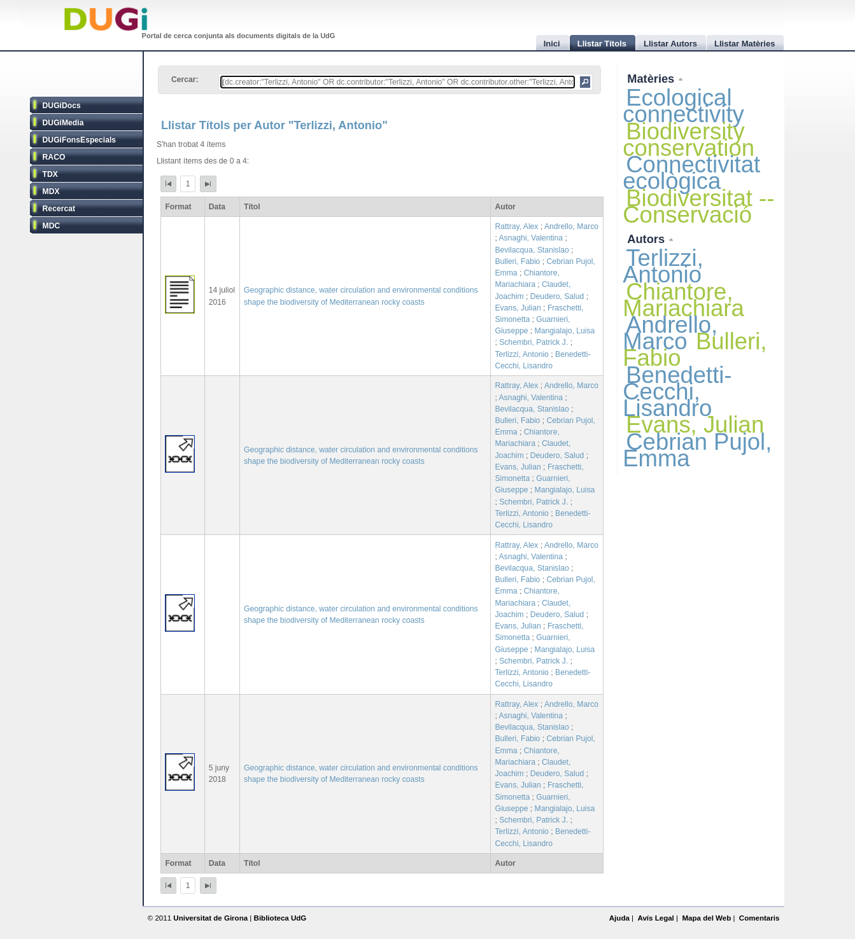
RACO (54, 157)
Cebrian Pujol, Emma (697, 450)
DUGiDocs (62, 105)
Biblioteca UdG (280, 918)
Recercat (59, 208)
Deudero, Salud (557, 296)
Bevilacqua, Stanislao (532, 250)
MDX (51, 191)
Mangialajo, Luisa (565, 330)
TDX (50, 174)
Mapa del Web (706, 918)
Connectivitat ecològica (691, 172)
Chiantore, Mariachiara (683, 300)
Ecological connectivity (683, 106)
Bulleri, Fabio (517, 261)
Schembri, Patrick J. (533, 342)
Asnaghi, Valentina (531, 237)
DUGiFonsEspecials (80, 140)
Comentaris (759, 918)
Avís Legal (655, 918)
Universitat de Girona (210, 918)
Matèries (652, 78)
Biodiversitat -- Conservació (698, 206)
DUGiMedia (63, 122)
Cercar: (185, 79)
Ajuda (619, 918)
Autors (647, 239)
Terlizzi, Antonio (521, 354)
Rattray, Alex (516, 226)
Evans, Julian (518, 307)
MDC (51, 225)
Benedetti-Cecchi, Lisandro (677, 391)
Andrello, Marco (571, 226)
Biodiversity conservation (688, 139)
